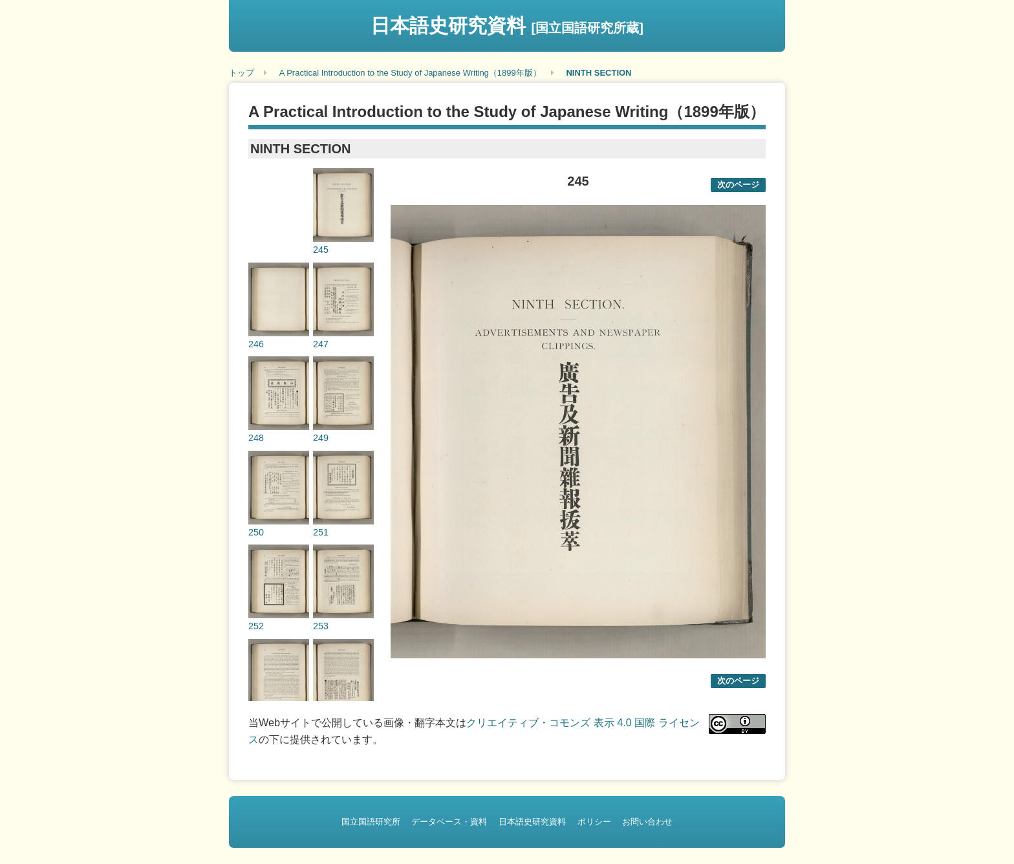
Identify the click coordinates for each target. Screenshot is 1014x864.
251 (321, 532)
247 (321, 344)
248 (256, 438)
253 (321, 626)
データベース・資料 (449, 821)
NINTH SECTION (598, 73)
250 (256, 532)
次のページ (738, 184)
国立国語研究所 (370, 821)
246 (256, 344)
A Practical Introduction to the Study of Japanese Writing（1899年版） (410, 73)
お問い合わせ (647, 821)
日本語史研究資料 (507, 25)
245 (321, 249)
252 (256, 626)
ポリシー (594, 821)
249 (321, 438)
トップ (241, 73)
